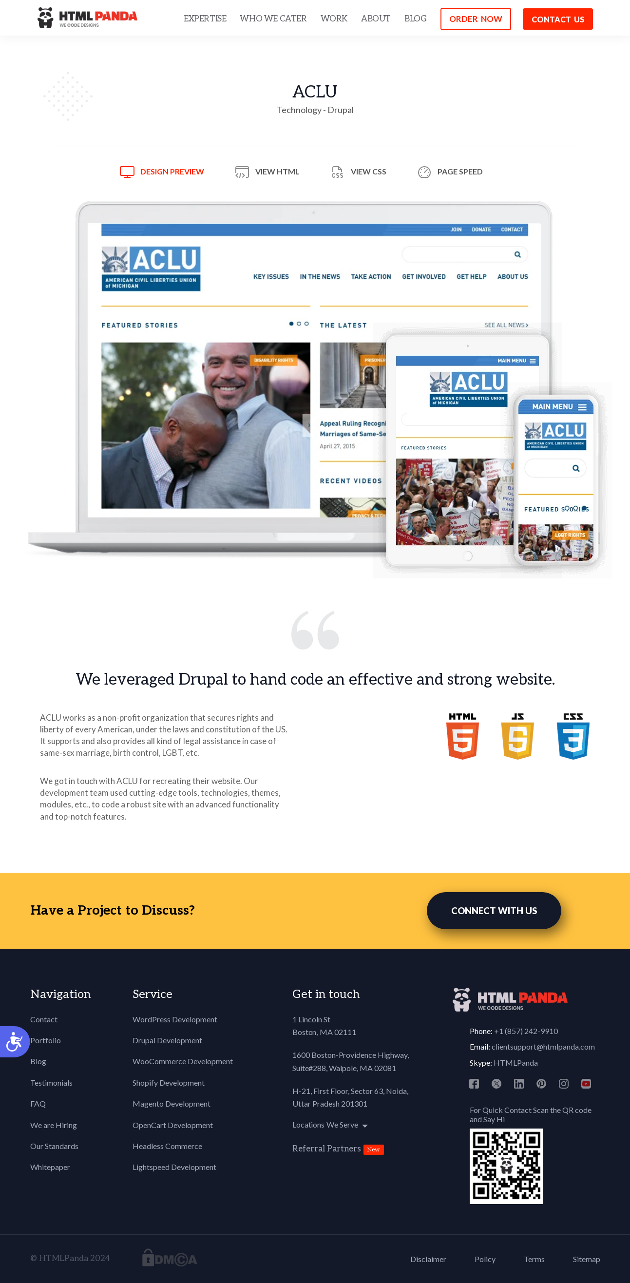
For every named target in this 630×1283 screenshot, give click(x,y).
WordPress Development (175, 1019)
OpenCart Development (173, 1125)
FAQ (38, 1103)
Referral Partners (326, 1149)
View (277, 171)
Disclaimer (428, 1259)
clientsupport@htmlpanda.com (543, 1046)
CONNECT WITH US (494, 910)
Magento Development (171, 1103)
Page (460, 171)
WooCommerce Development (183, 1061)
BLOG (415, 19)
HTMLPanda (516, 1062)
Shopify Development (169, 1082)
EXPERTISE (205, 19)
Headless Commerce (167, 1145)
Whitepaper (50, 1166)
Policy (485, 1259)
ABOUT (376, 19)
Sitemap (586, 1259)
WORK (334, 19)
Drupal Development (167, 1040)
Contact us (558, 19)
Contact (43, 1019)
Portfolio (45, 1040)
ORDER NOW (475, 19)
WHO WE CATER (273, 19)
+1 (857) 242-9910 (526, 1030)
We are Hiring (53, 1125)
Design (172, 171)
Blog (38, 1061)
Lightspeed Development (174, 1166)
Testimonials (51, 1082)
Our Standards (54, 1145)
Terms (534, 1259)
